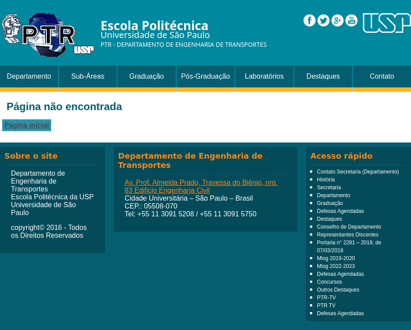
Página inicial (26, 125)
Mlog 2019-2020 (336, 258)
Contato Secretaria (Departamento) (358, 172)
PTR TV (326, 305)
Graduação (146, 76)
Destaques (323, 76)
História (326, 180)
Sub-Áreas (87, 76)
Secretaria (329, 187)
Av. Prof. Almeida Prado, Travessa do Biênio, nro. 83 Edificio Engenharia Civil (201, 186)
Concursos (329, 282)
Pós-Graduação (205, 76)
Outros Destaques (338, 290)
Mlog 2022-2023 (336, 266)
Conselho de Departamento (349, 227)
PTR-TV (326, 298)
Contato (382, 76)
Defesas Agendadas (340, 211)
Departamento (29, 76)
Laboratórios (264, 76)
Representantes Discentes (348, 235)
